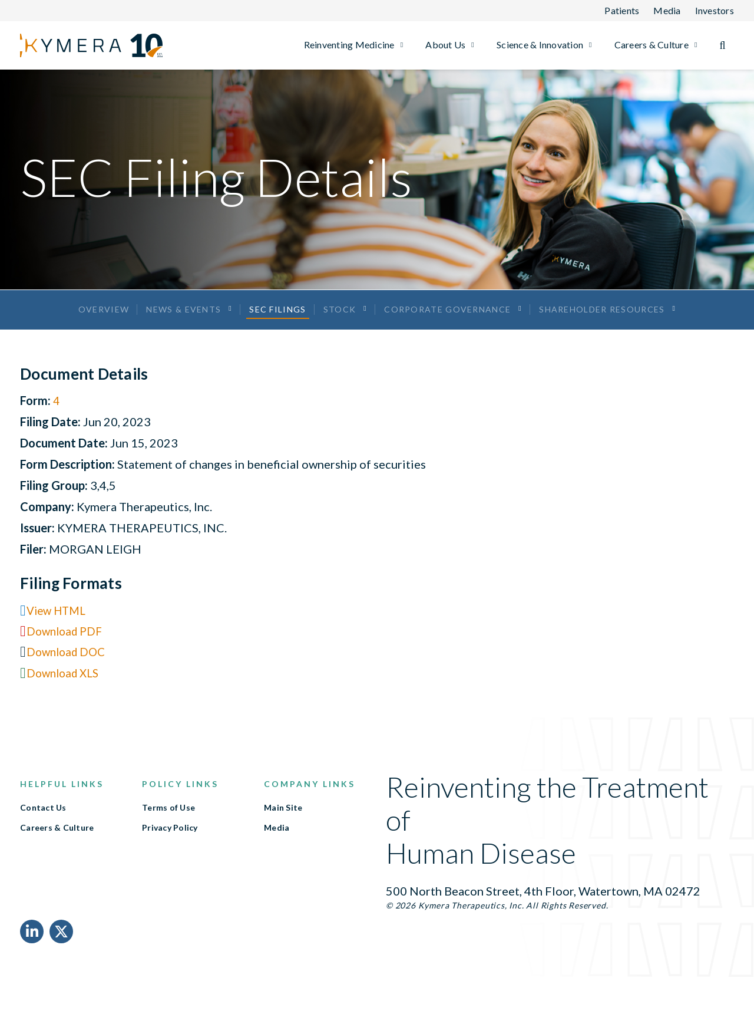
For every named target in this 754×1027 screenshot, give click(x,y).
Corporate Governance (448, 317)
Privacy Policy (170, 844)
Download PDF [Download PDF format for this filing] (67, 647)
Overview (102, 317)
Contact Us (43, 823)
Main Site (283, 823)
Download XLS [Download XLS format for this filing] (65, 689)
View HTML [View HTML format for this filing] (59, 625)
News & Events (182, 317)
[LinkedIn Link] (32, 947)
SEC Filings (277, 317)
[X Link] (61, 947)
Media (276, 844)
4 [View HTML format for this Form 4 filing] (56, 416)
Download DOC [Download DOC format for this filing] (68, 667)
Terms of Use (168, 823)
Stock (339, 317)
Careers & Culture (57, 844)
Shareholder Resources (603, 317)
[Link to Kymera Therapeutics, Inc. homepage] (76, 45)
